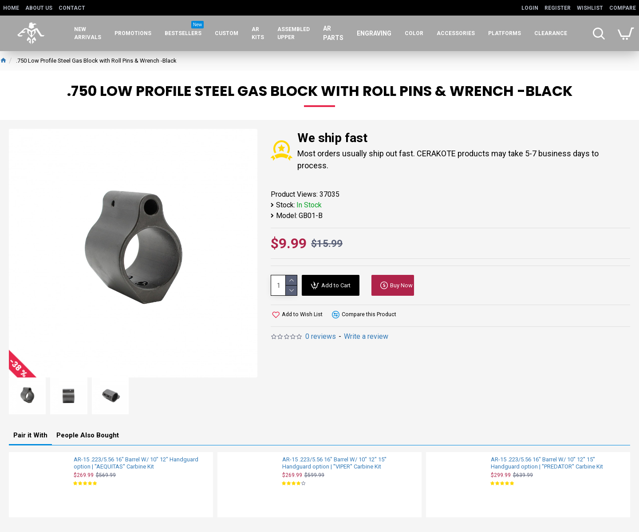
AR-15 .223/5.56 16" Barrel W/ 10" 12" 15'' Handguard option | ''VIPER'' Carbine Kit (334, 462)
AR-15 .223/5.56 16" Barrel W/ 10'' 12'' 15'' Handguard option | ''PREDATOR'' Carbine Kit (547, 462)
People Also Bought (87, 434)
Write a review (366, 336)
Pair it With (30, 434)
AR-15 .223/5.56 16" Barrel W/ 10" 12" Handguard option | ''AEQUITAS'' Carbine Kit (136, 462)
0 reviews (320, 336)
